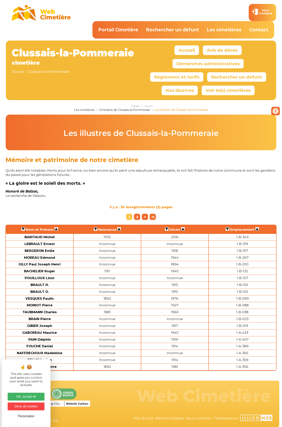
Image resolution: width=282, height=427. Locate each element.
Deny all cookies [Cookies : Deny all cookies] (26, 406)
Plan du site (143, 418)
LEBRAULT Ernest (39, 244)
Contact (258, 30)
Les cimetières (224, 30)
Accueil (186, 50)
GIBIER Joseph (39, 326)
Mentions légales (169, 418)
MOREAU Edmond (39, 258)
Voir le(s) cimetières (228, 90)
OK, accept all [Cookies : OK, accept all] (26, 396)
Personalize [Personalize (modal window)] (26, 416)
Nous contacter (199, 418)
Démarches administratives (208, 63)
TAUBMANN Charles (40, 312)
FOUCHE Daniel (39, 346)
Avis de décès (222, 50)
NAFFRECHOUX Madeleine (39, 353)
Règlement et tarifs (176, 77)
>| (152, 217)
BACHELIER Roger (39, 271)
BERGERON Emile (39, 251)
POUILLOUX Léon (39, 278)
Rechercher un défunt (172, 30)
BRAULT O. (39, 292)
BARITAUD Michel (39, 237)
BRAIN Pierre (40, 319)
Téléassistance (226, 418)
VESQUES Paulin (39, 298)
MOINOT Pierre (39, 305)
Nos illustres (179, 90)
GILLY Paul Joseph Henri (40, 264)
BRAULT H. (40, 285)
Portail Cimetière (118, 30)
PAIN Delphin (39, 339)
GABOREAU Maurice (39, 333)
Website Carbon (77, 403)
